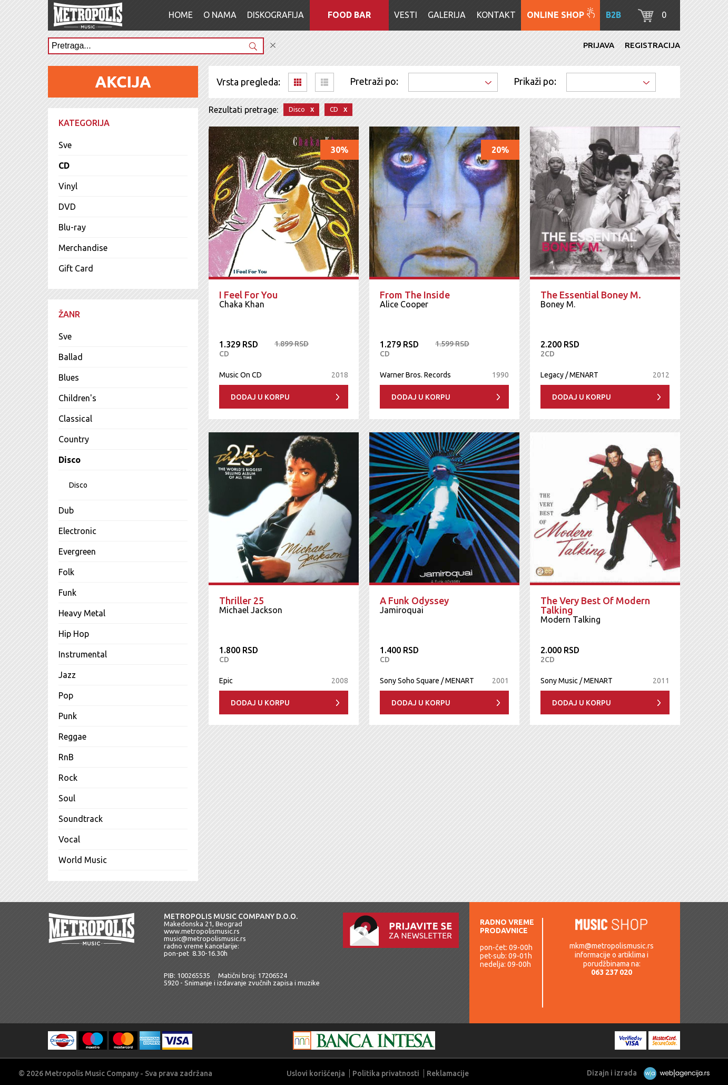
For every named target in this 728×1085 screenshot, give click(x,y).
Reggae (72, 736)
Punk (67, 716)
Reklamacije (448, 1073)
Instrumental (82, 654)
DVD (67, 206)
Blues (68, 377)
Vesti (405, 15)
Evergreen (77, 551)
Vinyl (67, 186)
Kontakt (496, 15)
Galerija (447, 15)
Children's (77, 398)
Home (181, 15)
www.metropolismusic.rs (202, 931)
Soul (66, 798)
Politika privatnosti (385, 1073)
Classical (75, 418)
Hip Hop (73, 633)
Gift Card (75, 268)
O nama (220, 15)
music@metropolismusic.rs (205, 938)
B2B (613, 15)
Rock (67, 777)
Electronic (77, 531)
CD (64, 165)
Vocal (69, 839)
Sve (65, 145)
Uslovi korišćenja (316, 1073)
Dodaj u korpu (260, 397)
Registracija (652, 45)
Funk (67, 592)
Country (73, 439)
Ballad (70, 357)
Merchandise (82, 248)
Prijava (598, 45)
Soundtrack (80, 819)
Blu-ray (72, 227)
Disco (69, 459)
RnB (66, 757)
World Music (82, 860)
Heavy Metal (81, 613)
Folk (66, 572)
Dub (66, 510)
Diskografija (275, 15)
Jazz (67, 675)
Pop (65, 695)
